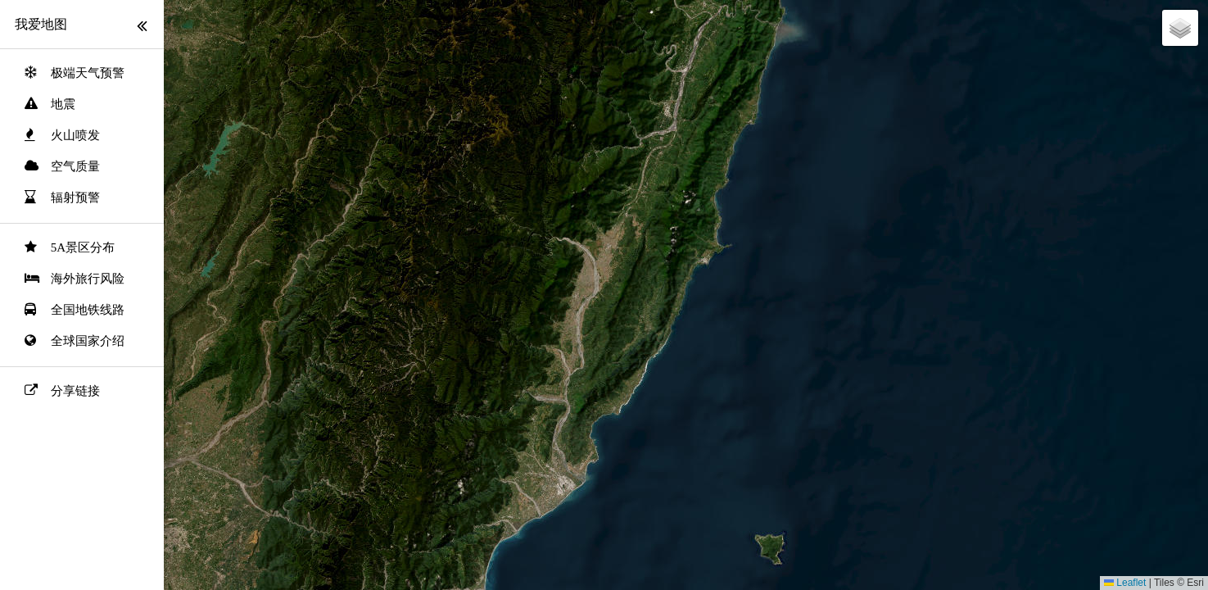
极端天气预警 (87, 72)
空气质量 (75, 166)
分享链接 (75, 390)
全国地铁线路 (87, 309)
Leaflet (1125, 582)
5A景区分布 (83, 247)
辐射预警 (75, 197)
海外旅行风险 (87, 278)
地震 (63, 104)
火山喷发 (75, 135)
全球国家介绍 (87, 340)
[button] (1180, 28)
